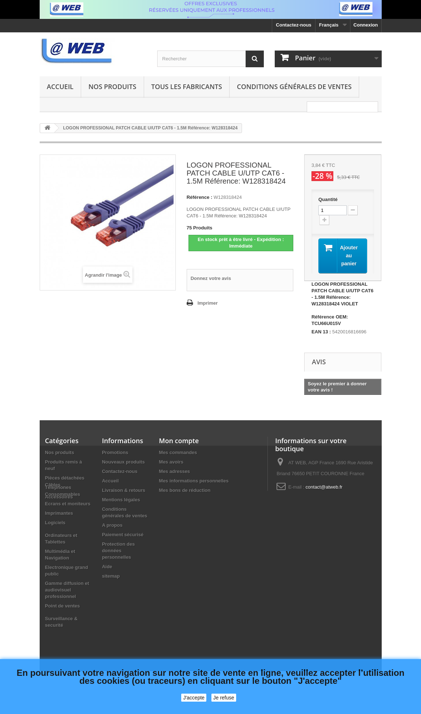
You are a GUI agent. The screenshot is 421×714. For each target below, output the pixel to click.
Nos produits (112, 86)
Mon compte (179, 440)
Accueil (60, 86)
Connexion (365, 25)
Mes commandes (178, 452)
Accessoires (59, 497)
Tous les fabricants (186, 86)
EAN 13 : (321, 331)
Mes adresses (174, 471)
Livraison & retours (123, 490)
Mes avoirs (171, 462)
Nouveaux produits (123, 462)
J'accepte (193, 698)
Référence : (200, 197)
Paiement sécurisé (122, 534)
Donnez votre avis (211, 278)
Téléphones (58, 487)
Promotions (115, 452)
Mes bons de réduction (185, 490)
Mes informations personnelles (194, 481)
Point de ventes (62, 630)
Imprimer (208, 303)
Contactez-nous (293, 25)
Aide (107, 566)
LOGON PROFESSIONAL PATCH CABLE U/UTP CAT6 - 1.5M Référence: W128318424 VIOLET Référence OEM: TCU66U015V (342, 303)
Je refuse (223, 698)
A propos (112, 525)
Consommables (62, 519)
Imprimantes (59, 538)
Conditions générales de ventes (294, 86)
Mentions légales (121, 499)
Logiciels (55, 547)
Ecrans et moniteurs (68, 528)
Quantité (328, 199)
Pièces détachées (64, 478)
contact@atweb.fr (324, 487)
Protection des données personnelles (118, 550)
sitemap (111, 576)
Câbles (53, 509)
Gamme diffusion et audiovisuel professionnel (67, 614)
